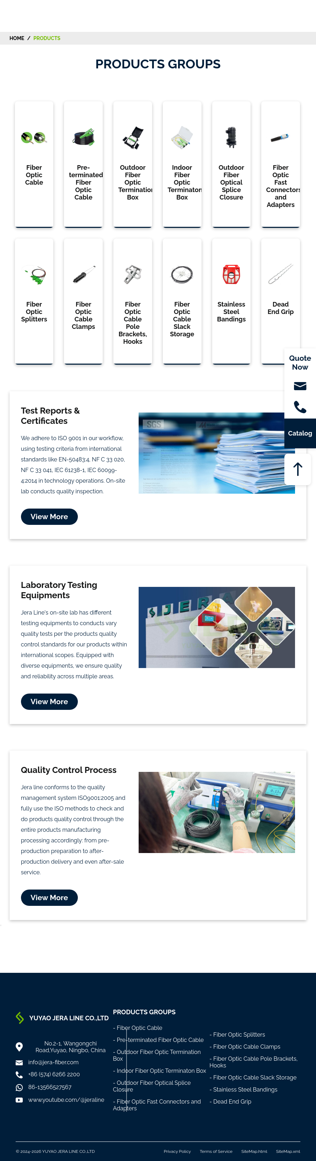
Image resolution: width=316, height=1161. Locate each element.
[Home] (24, 15)
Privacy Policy (177, 1151)
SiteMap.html (254, 1151)
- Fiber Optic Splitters (237, 1034)
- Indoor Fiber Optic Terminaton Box (159, 1070)
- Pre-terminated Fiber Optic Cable (158, 1040)
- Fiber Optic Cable (137, 1028)
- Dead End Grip (230, 1101)
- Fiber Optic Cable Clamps (244, 1046)
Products (46, 38)
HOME (17, 38)
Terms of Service (216, 1151)
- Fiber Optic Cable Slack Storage (252, 1077)
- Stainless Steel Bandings (243, 1089)
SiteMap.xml (288, 1151)
